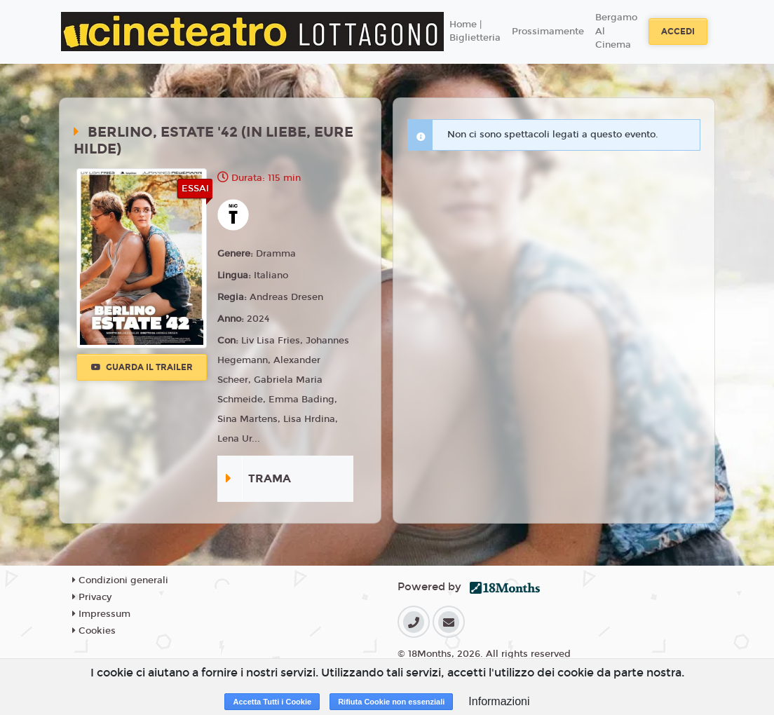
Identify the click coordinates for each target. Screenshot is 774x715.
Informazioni (498, 701)
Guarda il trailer (142, 367)
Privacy (91, 597)
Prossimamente (548, 31)
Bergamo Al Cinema (616, 31)
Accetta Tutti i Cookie (272, 701)
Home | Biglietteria (475, 31)
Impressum (101, 614)
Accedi (678, 31)
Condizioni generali (120, 580)
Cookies (94, 630)
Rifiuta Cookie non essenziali (391, 701)
